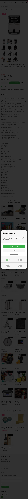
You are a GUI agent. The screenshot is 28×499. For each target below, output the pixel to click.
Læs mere (5, 240)
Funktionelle (8, 265)
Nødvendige (8, 259)
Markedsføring (20, 259)
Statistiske (20, 265)
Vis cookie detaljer (14, 254)
